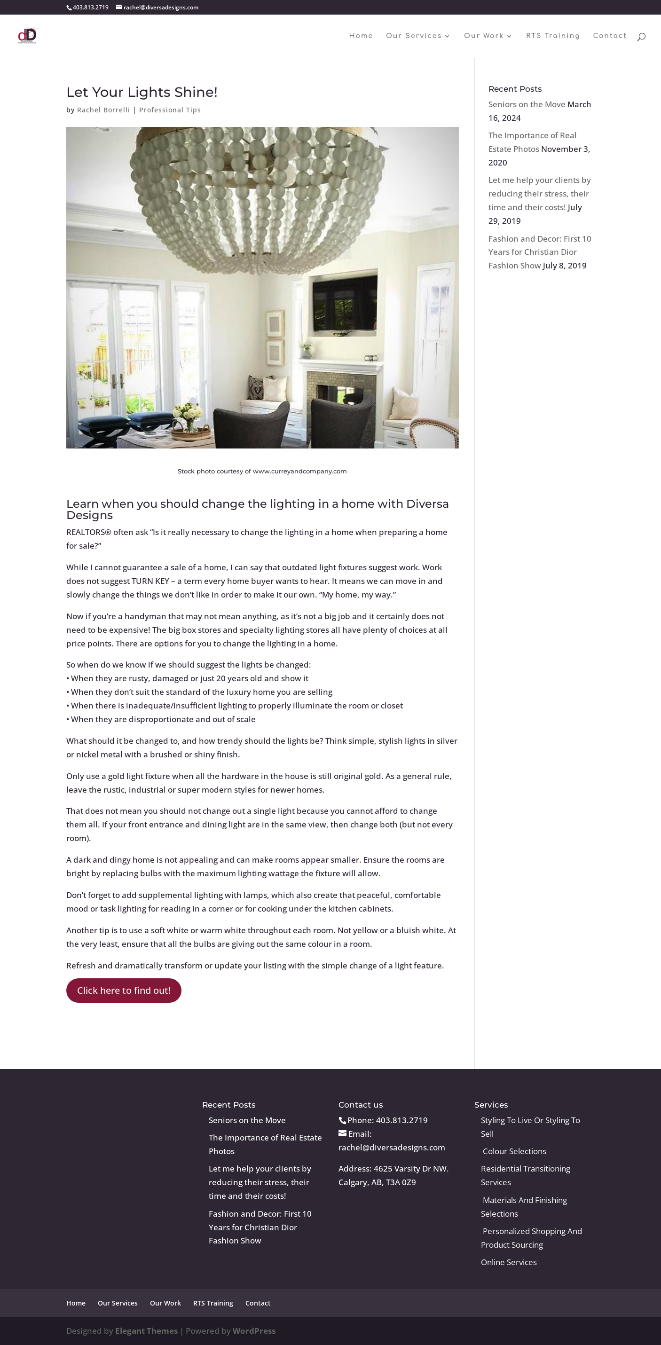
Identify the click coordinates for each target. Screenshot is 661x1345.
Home (361, 36)
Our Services (414, 36)
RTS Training (553, 36)
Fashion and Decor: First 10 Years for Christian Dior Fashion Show (539, 252)
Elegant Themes (146, 1330)
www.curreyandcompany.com (300, 471)
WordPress (254, 1330)
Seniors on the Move (527, 104)
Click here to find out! (124, 990)
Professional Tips (170, 109)
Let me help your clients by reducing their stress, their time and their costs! (539, 193)
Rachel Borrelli (103, 109)
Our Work (484, 36)
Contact (610, 36)
